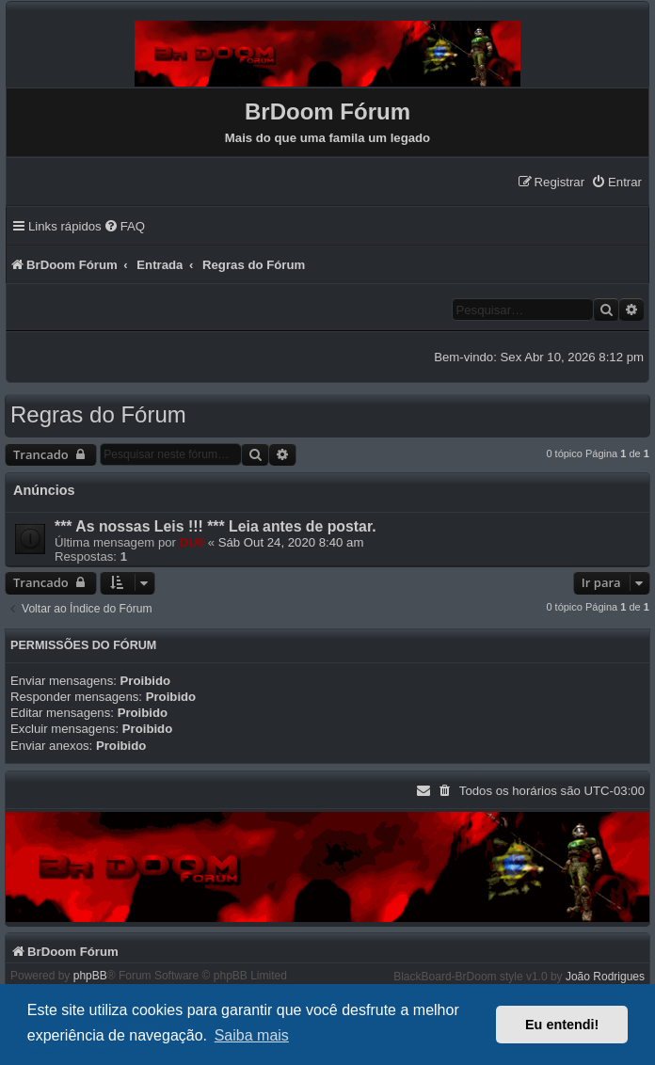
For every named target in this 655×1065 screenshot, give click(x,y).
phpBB (90, 975)
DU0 (192, 542)
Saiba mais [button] (252, 1035)
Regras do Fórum (98, 414)
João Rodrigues (605, 976)
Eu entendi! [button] (562, 1024)
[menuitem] (616, 182)
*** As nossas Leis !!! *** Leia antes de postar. (215, 526)
